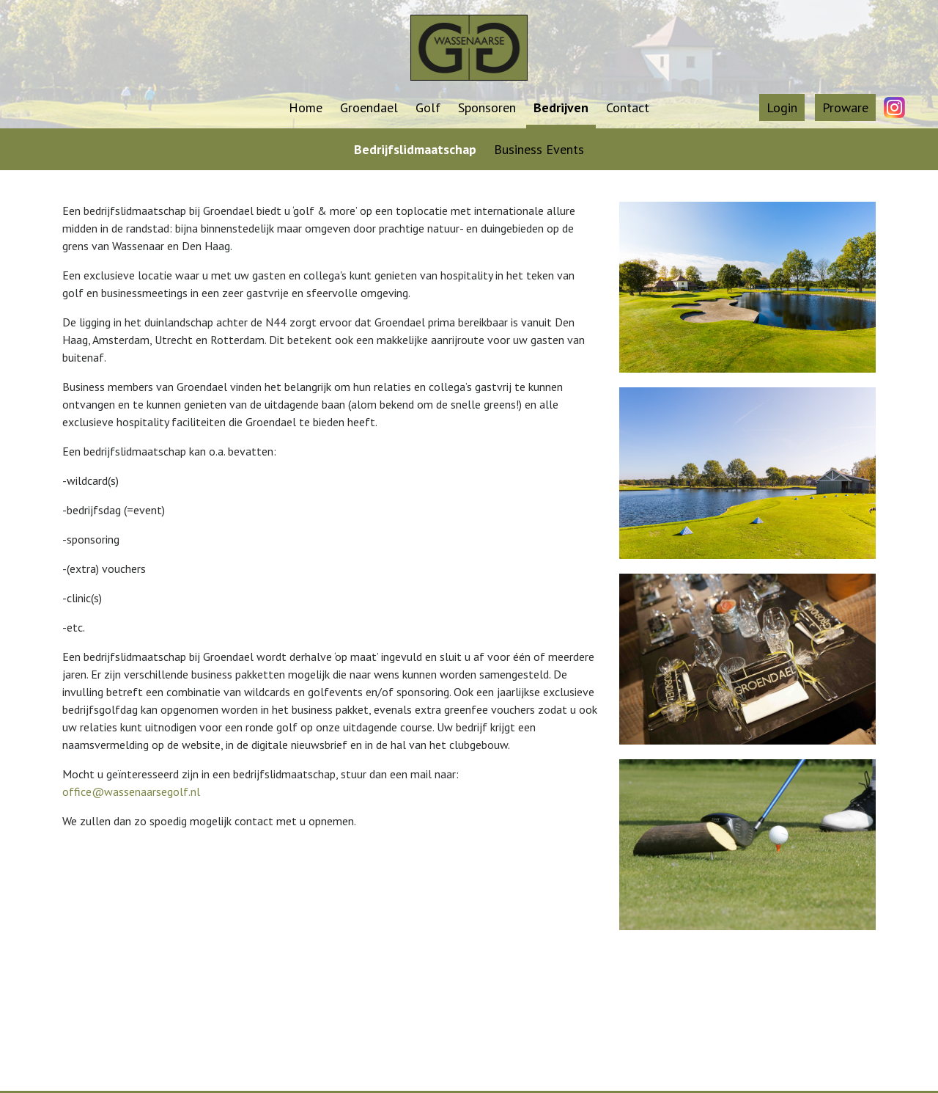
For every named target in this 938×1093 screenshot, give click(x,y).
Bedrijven (560, 107)
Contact (627, 107)
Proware (845, 107)
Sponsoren (487, 107)
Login (782, 107)
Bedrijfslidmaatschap (415, 149)
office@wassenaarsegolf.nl (131, 791)
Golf (428, 107)
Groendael (369, 107)
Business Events (539, 149)
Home (305, 107)
